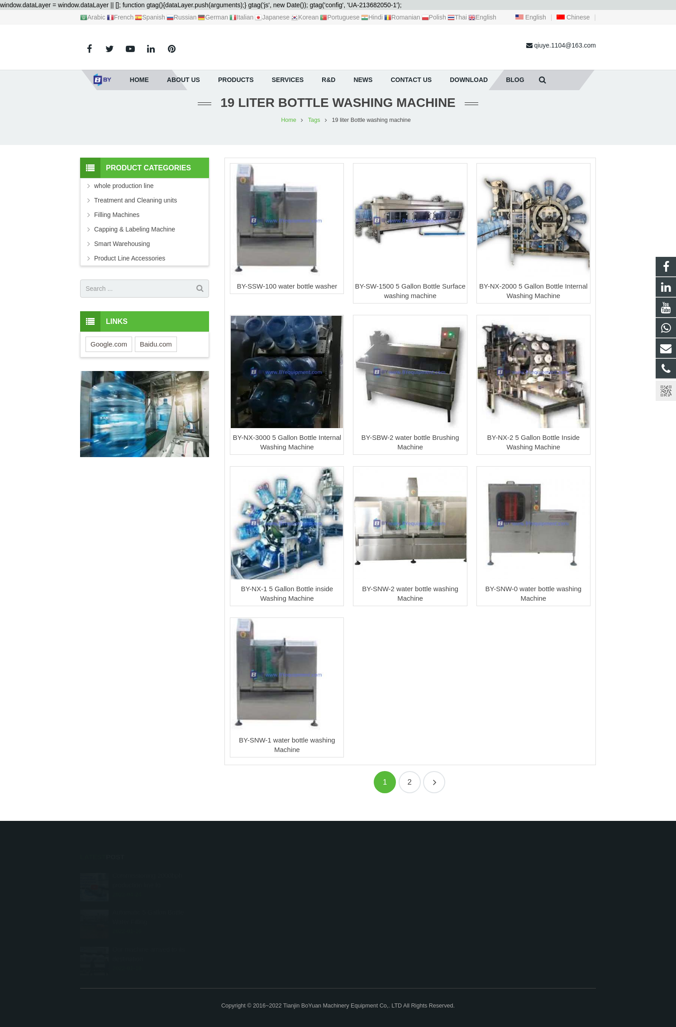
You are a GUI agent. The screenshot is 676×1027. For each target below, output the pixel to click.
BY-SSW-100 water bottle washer (287, 296)
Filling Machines (116, 225)
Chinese (573, 17)
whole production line (124, 196)
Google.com (108, 354)
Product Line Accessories (129, 268)
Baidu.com (156, 354)
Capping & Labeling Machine (134, 239)
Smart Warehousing (122, 254)
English (530, 17)
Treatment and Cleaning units (135, 210)
